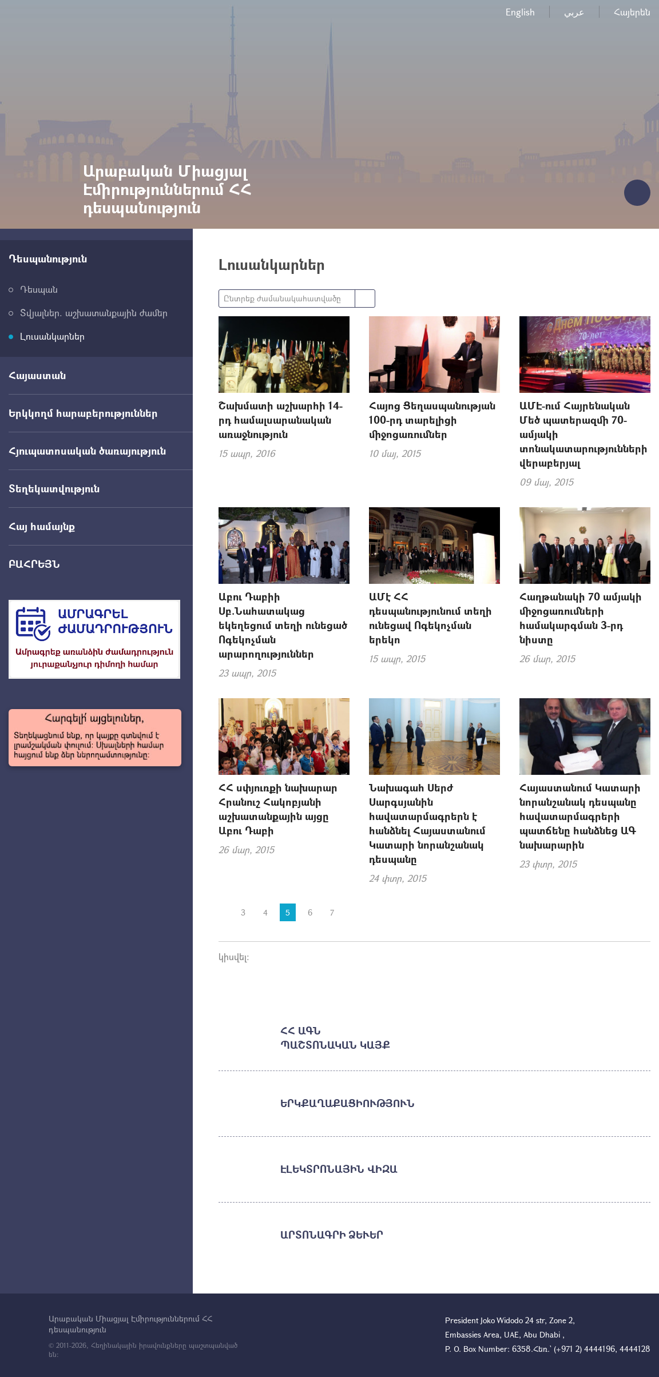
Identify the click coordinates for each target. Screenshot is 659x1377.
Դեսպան (39, 289)
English (520, 12)
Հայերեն (632, 12)
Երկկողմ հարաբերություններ (83, 413)
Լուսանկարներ (52, 336)
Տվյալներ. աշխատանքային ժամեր (94, 313)
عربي (574, 12)
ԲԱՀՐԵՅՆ (34, 564)
